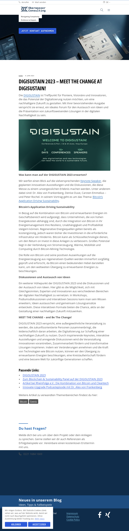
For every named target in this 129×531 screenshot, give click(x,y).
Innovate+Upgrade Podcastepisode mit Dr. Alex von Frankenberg (62, 387)
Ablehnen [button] (16, 524)
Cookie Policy (73, 519)
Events (33, 401)
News (21, 75)
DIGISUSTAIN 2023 (34, 375)
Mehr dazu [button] (39, 518)
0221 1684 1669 (30, 454)
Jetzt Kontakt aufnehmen (37, 31)
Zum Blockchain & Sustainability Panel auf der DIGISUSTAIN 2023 (62, 379)
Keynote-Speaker (90, 181)
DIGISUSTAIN (31, 95)
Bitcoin (23, 401)
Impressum (72, 513)
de (106, 2)
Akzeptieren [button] (39, 524)
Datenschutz (72, 516)
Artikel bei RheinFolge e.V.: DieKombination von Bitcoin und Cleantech (66, 383)
